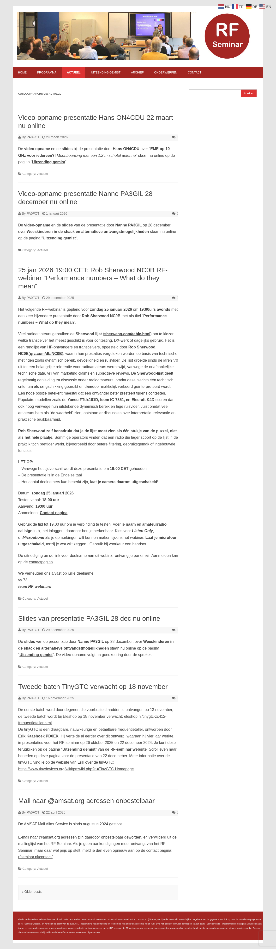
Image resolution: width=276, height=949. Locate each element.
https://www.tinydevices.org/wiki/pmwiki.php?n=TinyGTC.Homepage (76, 769)
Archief (137, 72)
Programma (46, 72)
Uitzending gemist (105, 72)
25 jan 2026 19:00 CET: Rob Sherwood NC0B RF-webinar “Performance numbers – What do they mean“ (93, 278)
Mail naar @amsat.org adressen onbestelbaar (86, 800)
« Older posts (32, 892)
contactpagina (41, 562)
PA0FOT (33, 137)
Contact (194, 72)
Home (22, 72)
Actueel (74, 72)
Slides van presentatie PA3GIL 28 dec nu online (89, 618)
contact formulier (173, 924)
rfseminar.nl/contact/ (35, 857)
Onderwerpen (165, 72)
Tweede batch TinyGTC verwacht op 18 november (93, 686)
